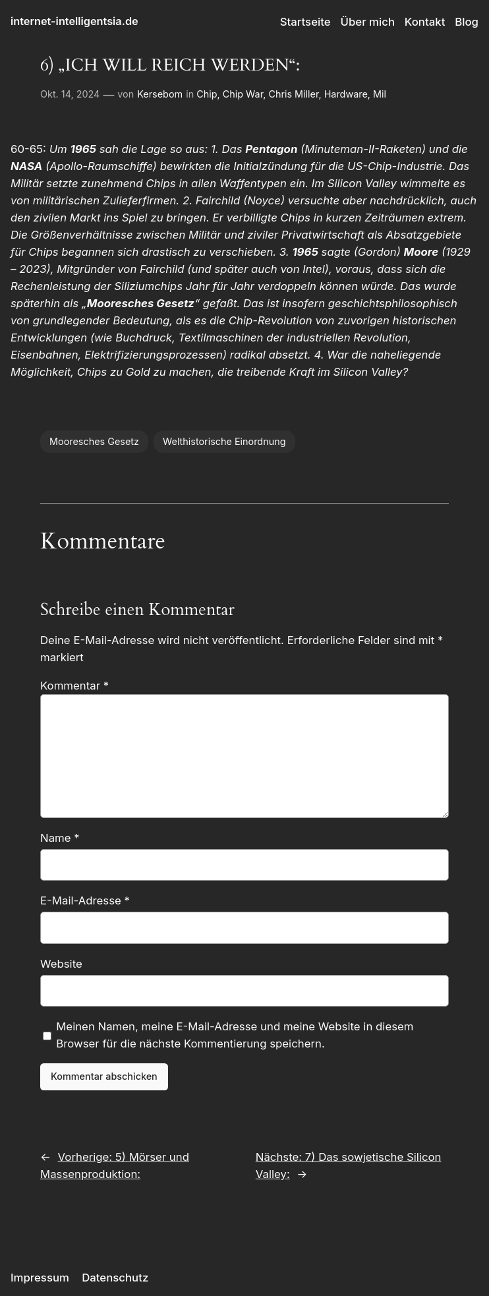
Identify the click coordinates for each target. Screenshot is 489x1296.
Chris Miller (293, 94)
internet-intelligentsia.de (74, 21)
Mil (379, 94)
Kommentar (74, 685)
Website (61, 963)
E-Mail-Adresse (85, 900)
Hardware (346, 94)
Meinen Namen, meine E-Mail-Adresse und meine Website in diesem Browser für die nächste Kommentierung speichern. (234, 1035)
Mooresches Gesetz (94, 441)
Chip (206, 94)
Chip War (243, 94)
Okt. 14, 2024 (70, 94)
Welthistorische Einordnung (224, 441)
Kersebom (160, 94)
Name (60, 837)
